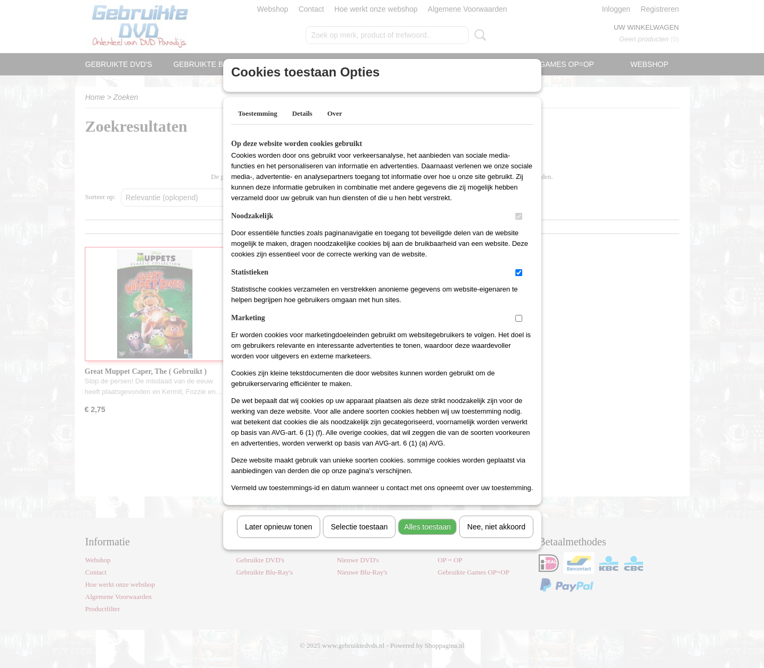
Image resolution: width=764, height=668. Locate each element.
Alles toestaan (427, 540)
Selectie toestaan (359, 540)
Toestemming (257, 127)
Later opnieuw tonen (278, 540)
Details (302, 127)
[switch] (518, 230)
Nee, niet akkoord (496, 540)
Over (334, 127)
